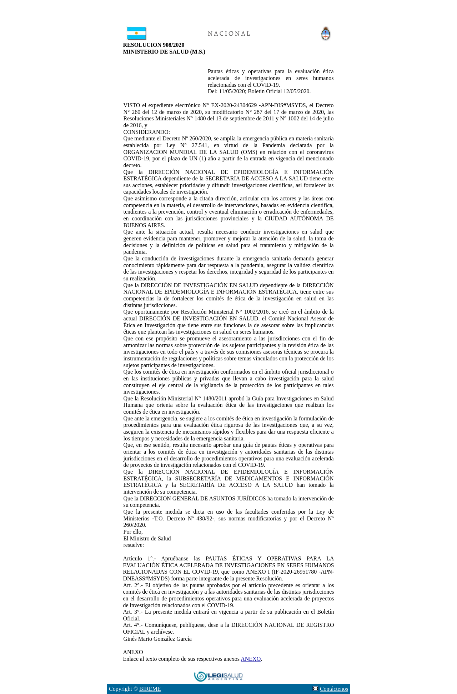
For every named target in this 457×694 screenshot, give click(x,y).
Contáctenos (334, 689)
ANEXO (251, 659)
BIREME (150, 689)
